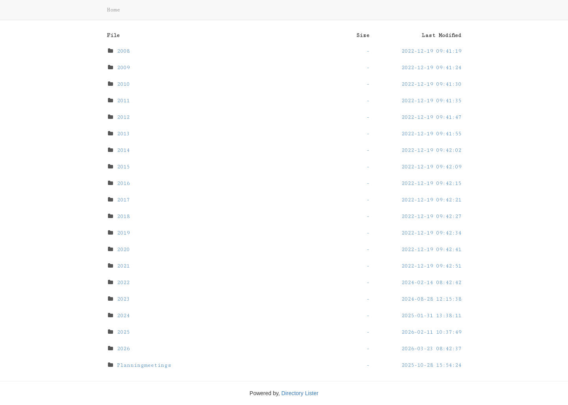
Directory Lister (299, 393)
